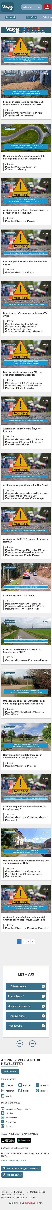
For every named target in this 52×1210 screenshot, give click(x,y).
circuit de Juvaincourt (26, 167)
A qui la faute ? (16, 996)
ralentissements (14, 552)
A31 (9, 383)
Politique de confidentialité (12, 1197)
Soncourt (11, 388)
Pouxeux (25, 442)
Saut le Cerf (31, 496)
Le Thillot (11, 874)
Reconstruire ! (15, 1025)
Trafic (20, 388)
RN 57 (20, 496)
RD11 (34, 606)
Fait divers (29, 113)
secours (37, 386)
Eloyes (32, 440)
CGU (19, 1195)
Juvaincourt (12, 169)
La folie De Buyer (17, 986)
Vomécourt (12, 820)
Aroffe (27, 383)
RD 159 (44, 817)
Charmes (21, 550)
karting (23, 169)
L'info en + (9, 110)
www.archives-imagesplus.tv (13, 1160)
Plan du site (6, 1195)
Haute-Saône (13, 329)
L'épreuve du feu (17, 1016)
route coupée (37, 552)
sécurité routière (14, 331)
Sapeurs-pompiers (15, 555)
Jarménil (44, 928)
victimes (39, 331)
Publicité (5, 1192)
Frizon (39, 113)
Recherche (39, 7)
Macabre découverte (19, 1006)
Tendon (27, 609)
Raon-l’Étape (12, 714)
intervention (26, 329)
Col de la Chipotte (25, 712)
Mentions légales (37, 1192)
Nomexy (43, 550)
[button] (19, 1043)
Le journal (10, 17)
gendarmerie (30, 326)
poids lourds (25, 386)
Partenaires (19, 1192)
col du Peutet (32, 324)
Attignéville (22, 660)
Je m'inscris (10, 1071)
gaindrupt (33, 928)
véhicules (30, 388)
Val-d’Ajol (28, 331)
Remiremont (37, 442)
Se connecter (12, 1174)
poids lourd (12, 115)
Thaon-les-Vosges (27, 115)
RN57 (31, 273)
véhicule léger (38, 498)
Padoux (32, 766)
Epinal (20, 113)
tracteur (45, 660)
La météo (31, 17)
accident (11, 113)
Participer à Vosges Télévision (21, 1168)
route (41, 606)
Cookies (33, 1197)
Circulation (37, 383)
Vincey (32, 221)
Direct (48, 8)
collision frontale (14, 326)
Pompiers (11, 496)
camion (20, 324)
